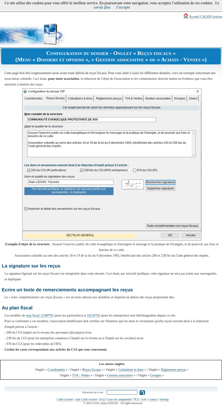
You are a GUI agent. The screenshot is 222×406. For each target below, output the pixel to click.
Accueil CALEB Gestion (202, 16)
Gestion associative (120, 375)
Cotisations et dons (131, 369)
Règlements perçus (173, 369)
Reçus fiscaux (92, 369)
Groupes (155, 375)
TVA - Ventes (81, 375)
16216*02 (93, 315)
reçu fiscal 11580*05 (39, 315)
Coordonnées (56, 369)
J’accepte (123, 7)
